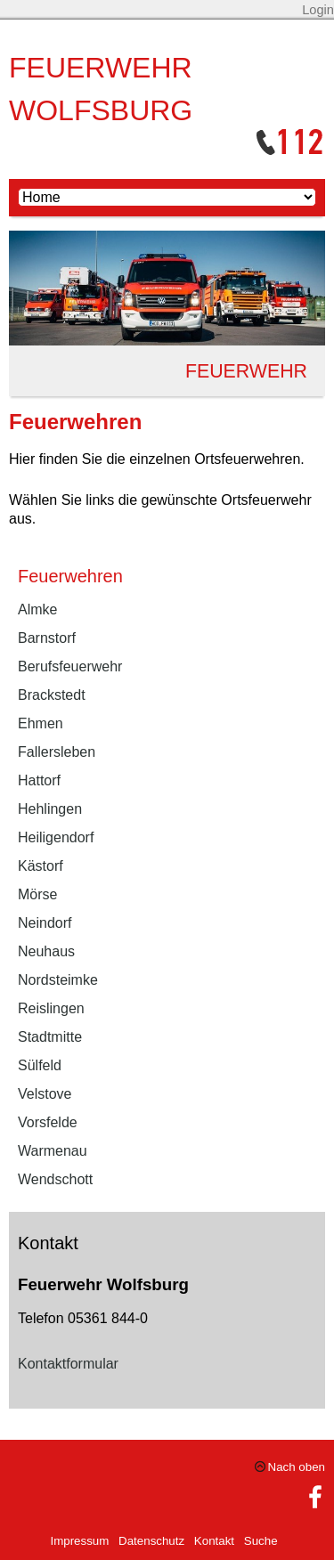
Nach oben (296, 1467)
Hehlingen (50, 809)
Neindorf (44, 922)
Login (318, 10)
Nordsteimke (58, 979)
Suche (261, 1541)
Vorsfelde (47, 1122)
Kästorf (40, 865)
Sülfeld (39, 1065)
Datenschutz (151, 1541)
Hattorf (39, 780)
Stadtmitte (50, 1036)
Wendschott (55, 1179)
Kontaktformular (68, 1363)
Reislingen (51, 1008)
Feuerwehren (70, 576)
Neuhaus (46, 951)
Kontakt (214, 1541)
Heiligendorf (56, 837)
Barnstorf (47, 638)
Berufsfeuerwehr (70, 666)
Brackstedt (52, 695)
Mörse (37, 894)
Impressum (79, 1541)
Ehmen (40, 723)
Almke (37, 609)
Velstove (44, 1093)
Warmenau (52, 1150)
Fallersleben (56, 752)
